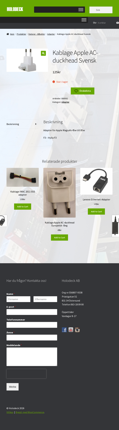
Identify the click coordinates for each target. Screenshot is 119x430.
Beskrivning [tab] (13, 124)
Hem (12, 34)
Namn (11, 293)
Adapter (51, 34)
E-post (11, 306)
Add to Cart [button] (22, 206)
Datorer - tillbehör (37, 34)
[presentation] (26, 380)
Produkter (21, 34)
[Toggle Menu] (80, 9)
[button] (43, 53)
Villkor (10, 412)
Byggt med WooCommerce (30, 412)
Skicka (12, 386)
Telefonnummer (16, 319)
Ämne (11, 332)
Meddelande (14, 345)
